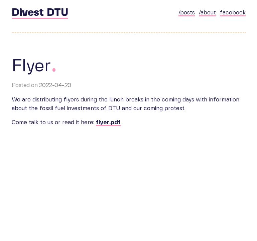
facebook (233, 12)
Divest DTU (40, 13)
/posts (186, 12)
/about (207, 12)
